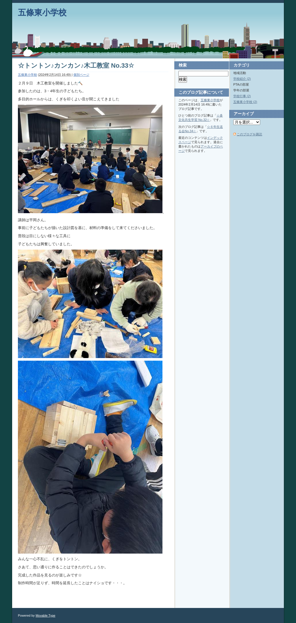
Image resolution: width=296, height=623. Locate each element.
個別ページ (81, 74)
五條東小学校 (42, 12)
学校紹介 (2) (242, 78)
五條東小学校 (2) (245, 102)
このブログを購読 (249, 134)
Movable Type (45, 615)
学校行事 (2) (242, 96)
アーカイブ (244, 113)
